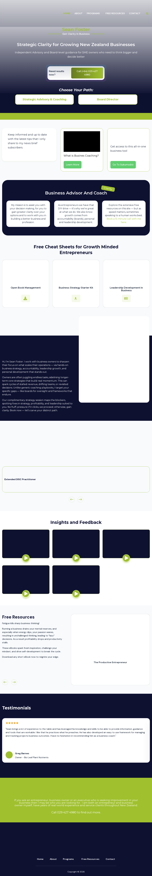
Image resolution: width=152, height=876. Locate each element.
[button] (94, 13)
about (78, 13)
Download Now (110, 678)
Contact (134, 13)
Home (66, 13)
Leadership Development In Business (126, 289)
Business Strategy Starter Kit (76, 287)
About (53, 859)
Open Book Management (26, 287)
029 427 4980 (66, 812)
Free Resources (115, 13)
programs (93, 13)
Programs (68, 859)
